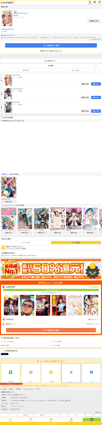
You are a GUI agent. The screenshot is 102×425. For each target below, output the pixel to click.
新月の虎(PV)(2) (18, 88)
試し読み (86, 84)
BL (76, 414)
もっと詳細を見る (95, 39)
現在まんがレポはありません (51, 51)
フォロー (71, 381)
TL (59, 414)
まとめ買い (76, 70)
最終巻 (26, 70)
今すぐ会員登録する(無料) (51, 330)
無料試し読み (94, 21)
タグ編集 (4, 31)
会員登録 (3, 255)
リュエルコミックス (8, 205)
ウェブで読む (76, 242)
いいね (91, 381)
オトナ (93, 414)
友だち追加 (10, 381)
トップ (8, 414)
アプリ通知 (51, 381)
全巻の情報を (51, 61)
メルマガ (31, 381)
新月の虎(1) (16, 75)
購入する (96, 84)
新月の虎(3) (16, 102)
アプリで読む (26, 242)
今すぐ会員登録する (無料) (51, 45)
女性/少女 (25, 414)
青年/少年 (42, 414)
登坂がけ (20, 13)
